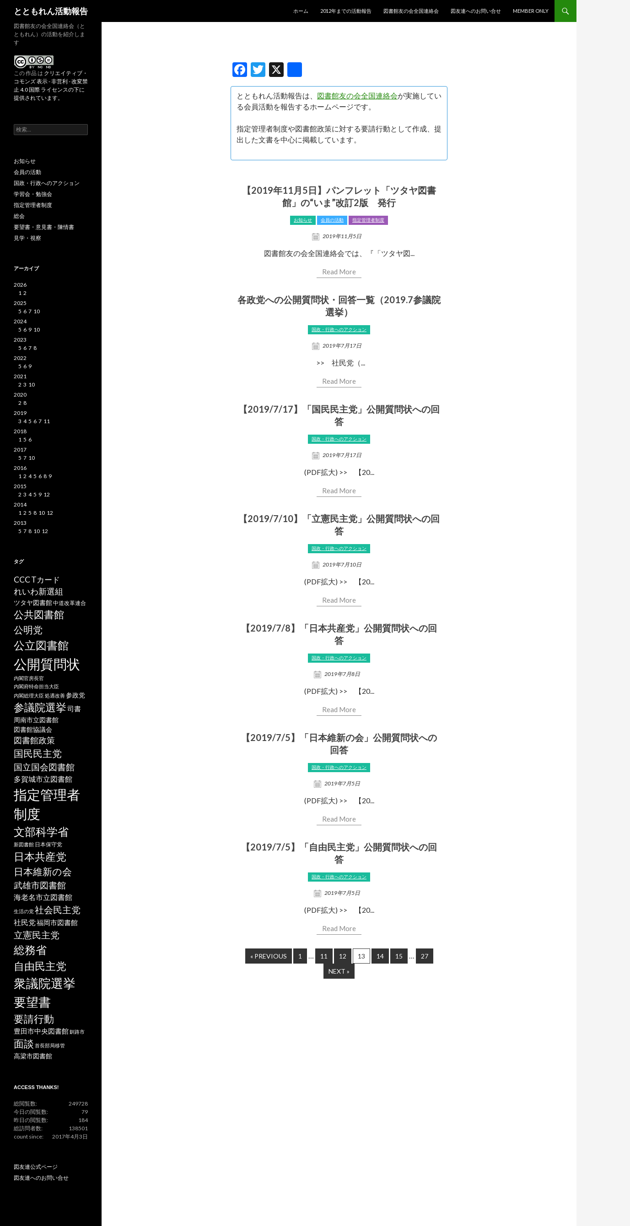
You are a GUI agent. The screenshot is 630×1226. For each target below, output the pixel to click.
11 (324, 956)
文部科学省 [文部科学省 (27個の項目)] (41, 831)
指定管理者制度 (368, 220)
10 (36, 311)
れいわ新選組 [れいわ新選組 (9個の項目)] (38, 591)
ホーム (300, 11)
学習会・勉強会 (33, 194)
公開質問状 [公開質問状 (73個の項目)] (47, 664)
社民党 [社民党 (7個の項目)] (25, 922)
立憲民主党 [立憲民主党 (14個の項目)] (36, 934)
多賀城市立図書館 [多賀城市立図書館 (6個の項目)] (43, 779)
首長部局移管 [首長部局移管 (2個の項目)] (50, 1045)
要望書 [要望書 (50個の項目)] (32, 1001)
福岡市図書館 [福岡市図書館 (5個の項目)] (57, 922)
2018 (20, 431)
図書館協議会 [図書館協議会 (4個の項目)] (33, 729)
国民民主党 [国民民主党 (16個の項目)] (38, 753)
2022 (20, 357)
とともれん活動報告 (51, 11)
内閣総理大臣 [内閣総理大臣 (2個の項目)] (29, 695)
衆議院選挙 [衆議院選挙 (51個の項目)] (44, 983)
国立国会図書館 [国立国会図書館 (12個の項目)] (44, 767)
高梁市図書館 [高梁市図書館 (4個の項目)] (33, 1056)
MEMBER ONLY (531, 11)
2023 (20, 339)
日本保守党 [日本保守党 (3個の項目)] (48, 844)
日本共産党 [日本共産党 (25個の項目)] (40, 856)
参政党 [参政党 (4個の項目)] (75, 695)
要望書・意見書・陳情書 (44, 226)
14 (380, 956)
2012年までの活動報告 (346, 11)
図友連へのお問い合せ (476, 11)
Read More (339, 271)
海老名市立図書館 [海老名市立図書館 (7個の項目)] (43, 897)
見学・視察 (27, 237)
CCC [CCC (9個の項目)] (22, 579)
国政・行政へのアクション (339, 329)
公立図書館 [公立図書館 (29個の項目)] (41, 645)
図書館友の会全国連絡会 (411, 11)
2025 (20, 303)
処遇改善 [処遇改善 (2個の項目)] (55, 695)
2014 (20, 504)
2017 (20, 449)
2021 (20, 376)
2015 (20, 486)
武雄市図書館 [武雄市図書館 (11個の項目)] (40, 885)
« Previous (268, 956)
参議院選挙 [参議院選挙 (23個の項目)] (40, 707)
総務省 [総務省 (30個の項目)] (30, 949)
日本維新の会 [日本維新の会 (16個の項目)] (43, 871)
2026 (20, 284)
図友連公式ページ (36, 1166)
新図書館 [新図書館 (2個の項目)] (24, 844)
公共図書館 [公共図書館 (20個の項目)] (39, 614)
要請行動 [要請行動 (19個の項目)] (34, 1019)
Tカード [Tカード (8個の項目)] (45, 579)
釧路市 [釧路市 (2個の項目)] (77, 1032)
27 (424, 956)
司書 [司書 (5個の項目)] (74, 709)
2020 (20, 394)
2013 (20, 522)
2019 (20, 412)
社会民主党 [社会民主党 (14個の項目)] (58, 909)
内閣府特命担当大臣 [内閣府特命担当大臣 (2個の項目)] (36, 686)
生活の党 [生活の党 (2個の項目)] (24, 911)
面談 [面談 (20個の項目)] (24, 1043)
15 (399, 956)
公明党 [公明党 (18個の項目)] (28, 630)
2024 (20, 321)
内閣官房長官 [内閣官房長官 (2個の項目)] (29, 678)
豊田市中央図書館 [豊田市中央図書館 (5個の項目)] (41, 1031)
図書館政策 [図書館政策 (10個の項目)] (34, 740)
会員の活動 (332, 220)
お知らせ (303, 220)
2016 (20, 467)
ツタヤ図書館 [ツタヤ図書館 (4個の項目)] (33, 602)
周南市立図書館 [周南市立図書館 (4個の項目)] (36, 720)
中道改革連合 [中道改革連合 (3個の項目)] (69, 602)
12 (342, 956)
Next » (339, 971)
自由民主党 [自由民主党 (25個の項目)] (40, 965)
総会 (19, 216)
